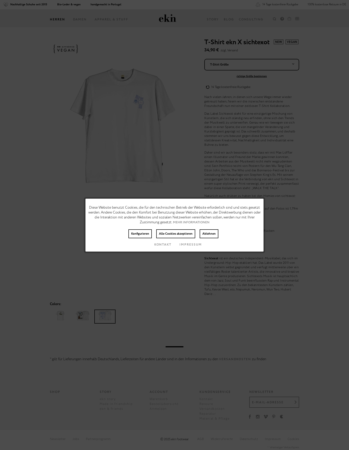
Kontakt (159, 244)
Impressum (187, 244)
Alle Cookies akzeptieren (176, 233)
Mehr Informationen (191, 222)
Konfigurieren (140, 233)
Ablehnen (209, 233)
